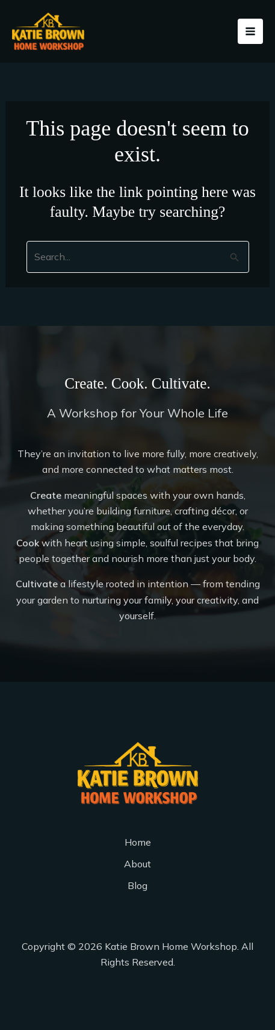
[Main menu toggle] (250, 31)
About (137, 864)
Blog (137, 885)
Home (138, 842)
